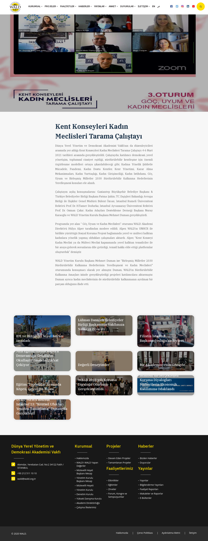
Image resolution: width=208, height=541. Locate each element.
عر (158, 6)
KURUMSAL (35, 6)
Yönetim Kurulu (85, 489)
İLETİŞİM (144, 6)
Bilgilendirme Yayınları (151, 484)
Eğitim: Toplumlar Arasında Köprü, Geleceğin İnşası (38, 386)
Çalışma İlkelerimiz (86, 507)
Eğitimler (113, 484)
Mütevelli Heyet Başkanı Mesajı (85, 472)
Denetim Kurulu (85, 494)
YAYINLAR (100, 6)
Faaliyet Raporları (149, 489)
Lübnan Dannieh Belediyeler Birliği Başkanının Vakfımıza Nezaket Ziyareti (101, 324)
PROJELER (51, 6)
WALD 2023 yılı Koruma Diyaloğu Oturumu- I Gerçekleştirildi (97, 384)
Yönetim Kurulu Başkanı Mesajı (85, 479)
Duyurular (145, 462)
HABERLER (85, 6)
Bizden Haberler (148, 458)
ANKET (113, 6)
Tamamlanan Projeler (119, 462)
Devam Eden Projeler (119, 458)
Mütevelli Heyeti (85, 485)
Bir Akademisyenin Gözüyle (162, 365)
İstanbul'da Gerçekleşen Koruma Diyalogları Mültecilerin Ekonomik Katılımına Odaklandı (159, 382)
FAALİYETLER (68, 6)
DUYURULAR (128, 6)
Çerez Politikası (144, 532)
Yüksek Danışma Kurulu (89, 498)
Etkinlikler (113, 480)
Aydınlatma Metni (170, 532)
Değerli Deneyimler (93, 365)
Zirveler (112, 489)
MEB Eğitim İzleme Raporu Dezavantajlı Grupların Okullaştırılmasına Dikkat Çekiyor (37, 358)
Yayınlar (144, 480)
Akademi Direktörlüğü (88, 503)
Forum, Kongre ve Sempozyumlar (117, 495)
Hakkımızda (83, 458)
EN (153, 6)
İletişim (193, 532)
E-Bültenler (146, 497)
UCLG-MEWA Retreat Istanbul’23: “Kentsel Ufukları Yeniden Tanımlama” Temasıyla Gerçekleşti (41, 406)
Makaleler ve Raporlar (151, 493)
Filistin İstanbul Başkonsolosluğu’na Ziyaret (162, 338)
